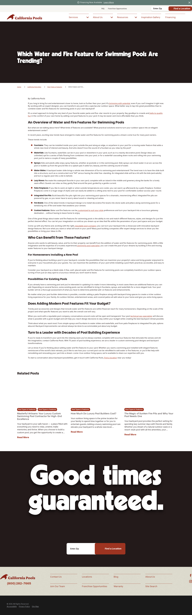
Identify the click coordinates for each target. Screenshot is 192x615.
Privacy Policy (24, 606)
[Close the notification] (189, 3)
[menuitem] (79, 17)
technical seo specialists (141, 316)
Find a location (110, 358)
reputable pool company (85, 226)
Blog (116, 576)
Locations (87, 576)
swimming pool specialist (88, 246)
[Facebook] (190, 575)
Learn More (109, 2)
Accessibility (12, 606)
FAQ (102, 9)
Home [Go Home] (19, 87)
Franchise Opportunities (117, 9)
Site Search (151, 586)
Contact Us (56, 576)
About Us (150, 576)
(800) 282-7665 (19, 583)
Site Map (35, 606)
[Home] (24, 17)
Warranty (118, 586)
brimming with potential (119, 103)
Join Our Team (57, 586)
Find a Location (182, 8)
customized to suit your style (90, 210)
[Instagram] (190, 581)
